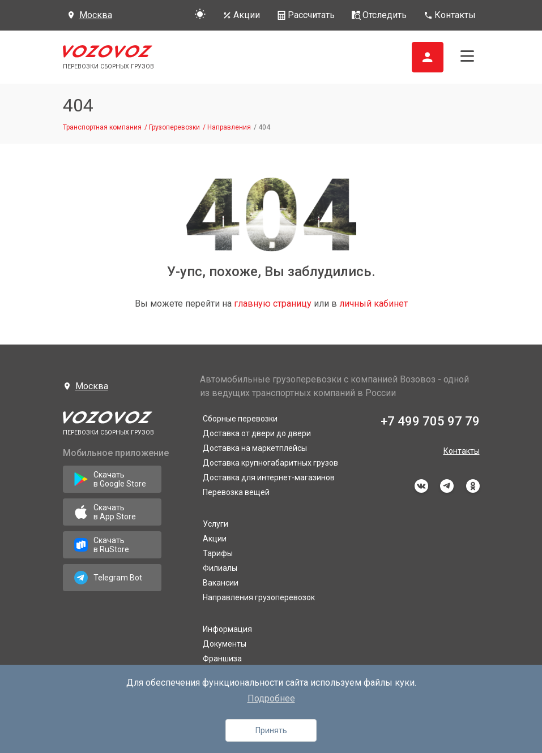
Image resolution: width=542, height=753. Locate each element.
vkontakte (421, 486)
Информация (227, 629)
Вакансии (220, 582)
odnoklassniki (473, 486)
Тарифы (218, 553)
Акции (215, 538)
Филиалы (220, 568)
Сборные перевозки (240, 418)
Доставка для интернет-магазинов (269, 477)
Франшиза (222, 658)
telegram (447, 486)
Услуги (215, 523)
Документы (224, 643)
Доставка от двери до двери (257, 433)
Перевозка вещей (236, 492)
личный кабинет (373, 303)
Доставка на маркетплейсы (255, 448)
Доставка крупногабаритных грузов (270, 462)
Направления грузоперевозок (259, 597)
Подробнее (271, 698)
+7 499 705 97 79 (430, 421)
